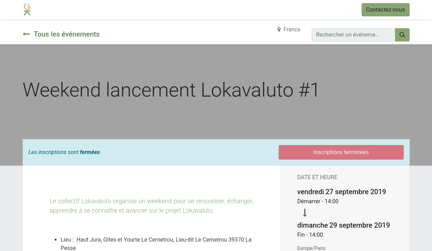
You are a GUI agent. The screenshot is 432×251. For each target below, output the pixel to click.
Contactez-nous (385, 9)
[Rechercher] (402, 34)
